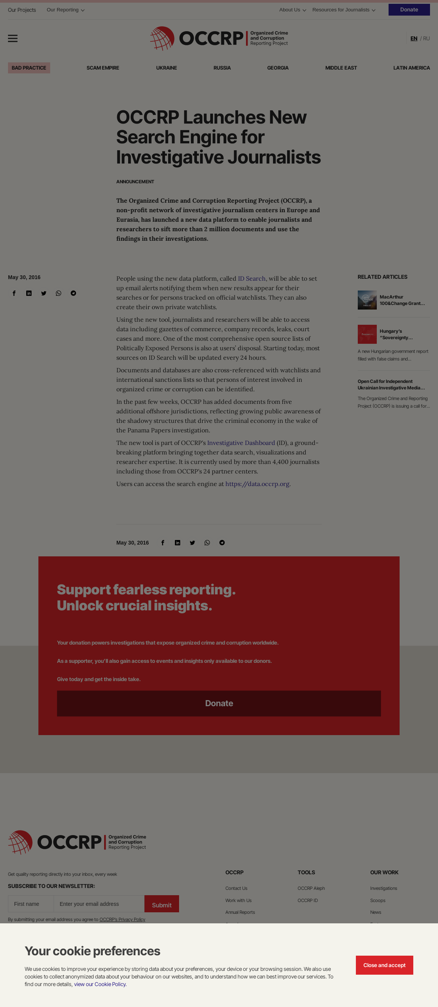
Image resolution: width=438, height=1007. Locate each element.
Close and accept (384, 965)
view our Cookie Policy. (100, 984)
